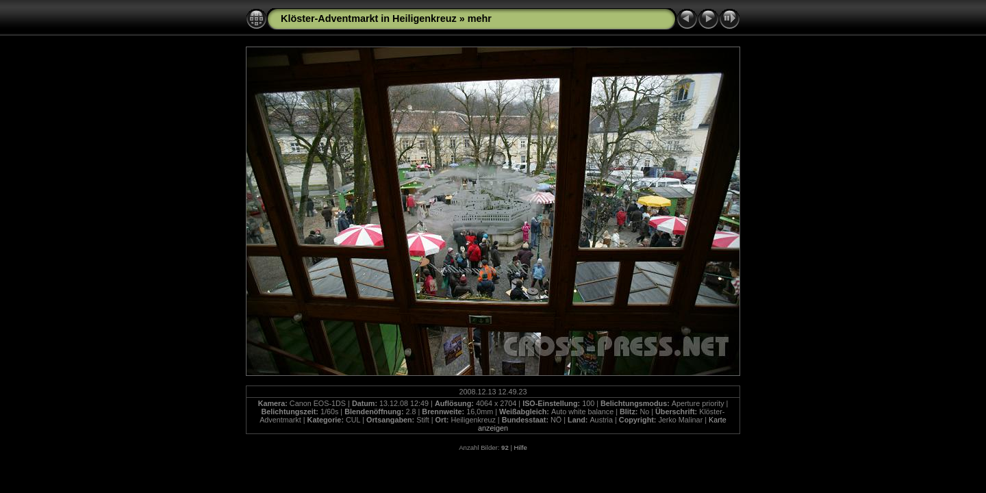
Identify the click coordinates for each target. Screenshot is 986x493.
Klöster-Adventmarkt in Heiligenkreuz (369, 18)
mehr (480, 18)
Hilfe (520, 447)
